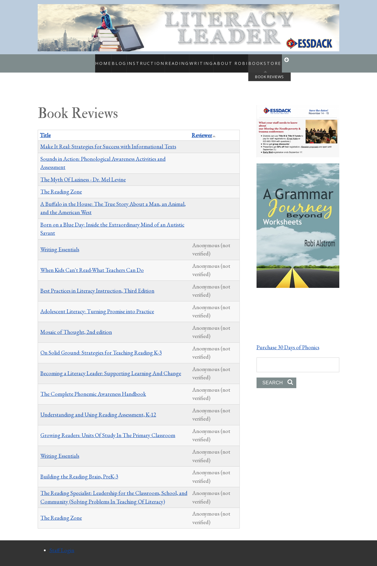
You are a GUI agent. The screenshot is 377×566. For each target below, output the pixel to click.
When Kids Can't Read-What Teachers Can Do (92, 263)
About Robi (241, 60)
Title (45, 128)
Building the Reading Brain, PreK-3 (79, 470)
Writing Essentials (59, 243)
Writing (206, 60)
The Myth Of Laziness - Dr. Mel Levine (83, 173)
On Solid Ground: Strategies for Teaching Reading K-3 (101, 346)
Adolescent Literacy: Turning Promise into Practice (97, 305)
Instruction (136, 60)
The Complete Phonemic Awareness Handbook (93, 387)
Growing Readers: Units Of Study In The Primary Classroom (107, 429)
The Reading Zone (61, 185)
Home (90, 60)
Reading (173, 60)
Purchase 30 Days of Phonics (288, 340)
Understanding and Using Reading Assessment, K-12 (98, 408)
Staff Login (61, 544)
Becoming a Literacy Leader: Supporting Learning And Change (110, 367)
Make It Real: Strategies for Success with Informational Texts (108, 140)
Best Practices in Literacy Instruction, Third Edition (97, 284)
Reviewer (204, 128)
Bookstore (273, 60)
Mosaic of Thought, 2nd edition (76, 325)
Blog (109, 60)
